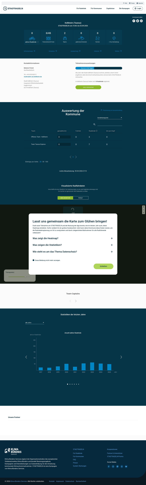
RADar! (80, 198)
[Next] (75, 301)
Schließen (103, 266)
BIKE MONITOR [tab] (65, 198)
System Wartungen (79, 466)
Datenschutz (69, 481)
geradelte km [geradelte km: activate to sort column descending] (61, 131)
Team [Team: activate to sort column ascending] (33, 131)
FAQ (125, 3)
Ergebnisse (110, 8)
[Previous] (70, 301)
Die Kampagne (124, 8)
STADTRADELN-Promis (115, 456)
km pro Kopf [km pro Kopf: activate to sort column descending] (110, 131)
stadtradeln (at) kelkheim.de (33, 76)
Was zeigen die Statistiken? (47, 245)
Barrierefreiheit (81, 481)
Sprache (140, 3)
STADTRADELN (78, 449)
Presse (132, 3)
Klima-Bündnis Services (18, 481)
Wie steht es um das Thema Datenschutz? (55, 251)
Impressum (60, 481)
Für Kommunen (96, 8)
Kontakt (52, 481)
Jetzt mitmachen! (88, 87)
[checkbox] (73, 260)
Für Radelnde (81, 8)
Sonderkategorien (102, 118)
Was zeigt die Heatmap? (45, 238)
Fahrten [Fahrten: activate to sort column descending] (78, 131)
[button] (26, 357)
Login (137, 8)
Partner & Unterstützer (114, 453)
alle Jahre (28, 322)
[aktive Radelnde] (96, 131)
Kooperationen (112, 449)
